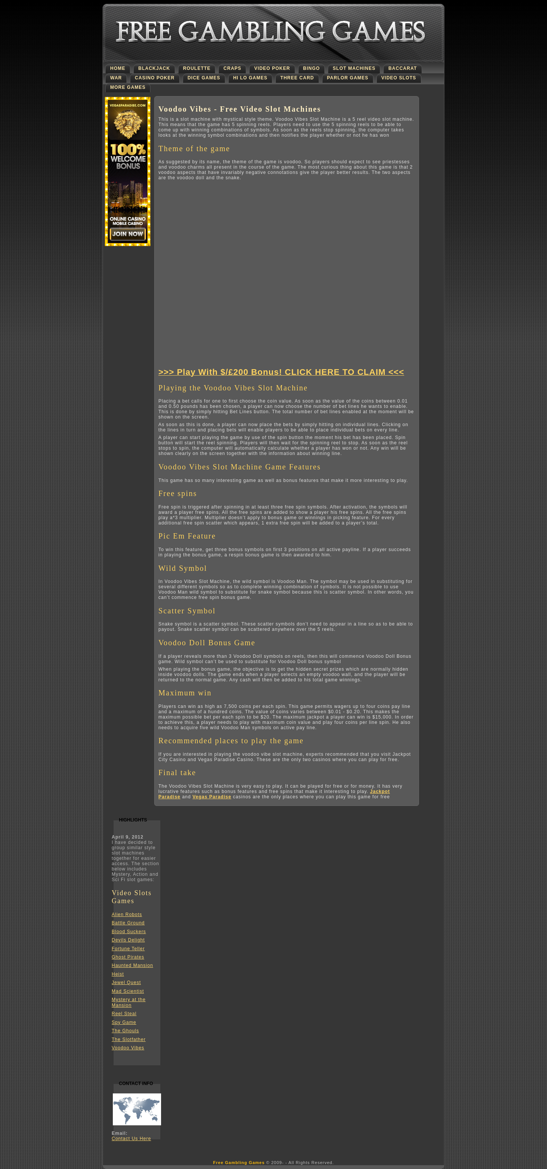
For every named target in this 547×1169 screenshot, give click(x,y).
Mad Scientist (128, 991)
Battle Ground (128, 923)
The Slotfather (128, 1039)
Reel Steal (124, 1013)
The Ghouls (125, 1030)
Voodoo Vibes (128, 1048)
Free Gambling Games (239, 1162)
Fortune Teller (128, 948)
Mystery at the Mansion (128, 1002)
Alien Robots (127, 914)
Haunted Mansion (132, 965)
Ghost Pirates (128, 957)
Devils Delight (128, 940)
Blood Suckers (129, 931)
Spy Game (124, 1022)
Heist (118, 974)
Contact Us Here (131, 1138)
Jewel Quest (126, 982)
